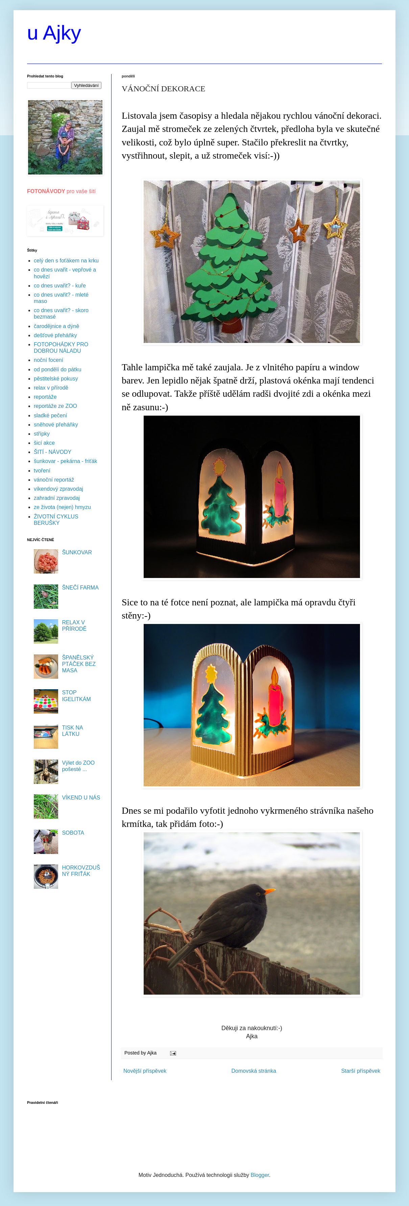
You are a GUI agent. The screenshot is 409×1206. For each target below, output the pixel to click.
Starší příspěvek (360, 1071)
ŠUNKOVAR (77, 552)
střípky (42, 434)
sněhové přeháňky (56, 424)
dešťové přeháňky (55, 335)
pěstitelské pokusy (56, 378)
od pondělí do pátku (57, 369)
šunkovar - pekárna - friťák (65, 461)
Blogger (260, 1175)
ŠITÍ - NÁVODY (52, 452)
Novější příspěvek (144, 1071)
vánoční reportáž (54, 480)
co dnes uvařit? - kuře (60, 285)
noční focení (48, 360)
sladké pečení (50, 415)
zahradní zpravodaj (57, 498)
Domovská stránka (254, 1071)
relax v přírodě (51, 388)
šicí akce (44, 443)
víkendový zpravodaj (58, 489)
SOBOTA (73, 833)
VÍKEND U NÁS (81, 798)
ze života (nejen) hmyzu (62, 507)
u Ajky (54, 32)
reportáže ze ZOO (55, 406)
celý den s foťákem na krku (66, 260)
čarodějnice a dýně (56, 326)
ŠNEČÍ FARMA (80, 587)
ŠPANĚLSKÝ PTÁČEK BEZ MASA (79, 664)
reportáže (45, 397)
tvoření (42, 470)
